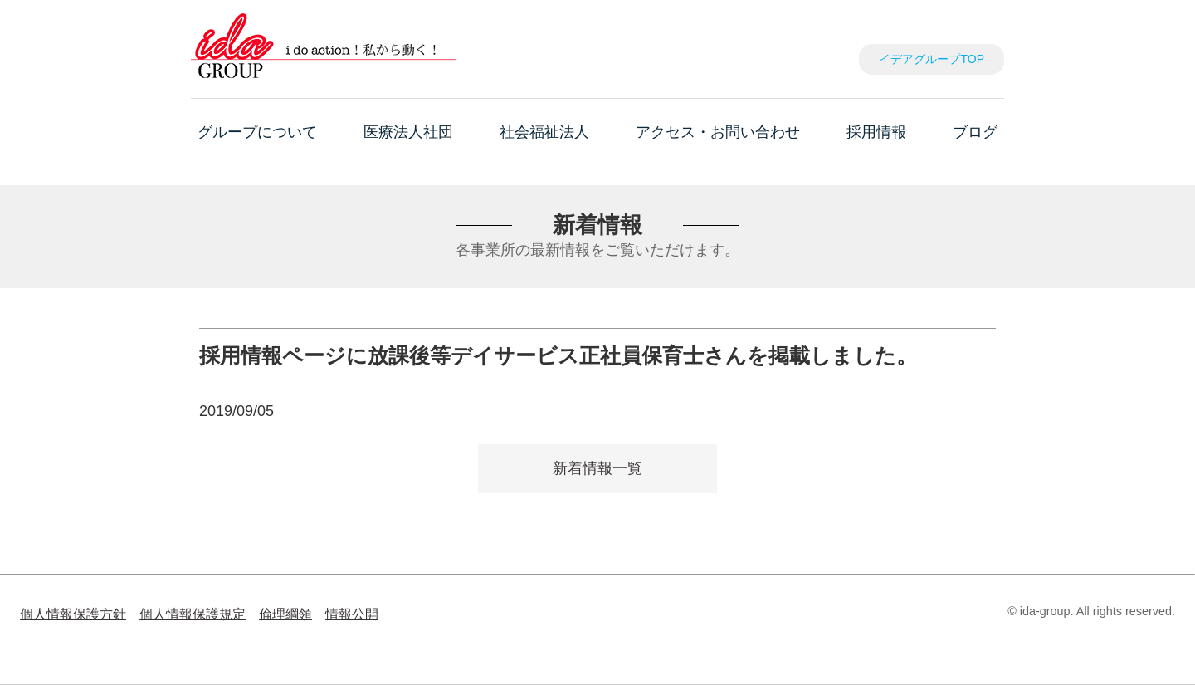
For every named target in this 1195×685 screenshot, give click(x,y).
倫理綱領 (285, 613)
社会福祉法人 (544, 132)
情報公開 (351, 613)
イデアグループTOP (931, 59)
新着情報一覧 (597, 468)
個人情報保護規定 (192, 613)
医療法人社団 (408, 132)
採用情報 (876, 132)
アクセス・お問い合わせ (718, 132)
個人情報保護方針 (73, 613)
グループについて (257, 132)
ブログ (975, 132)
